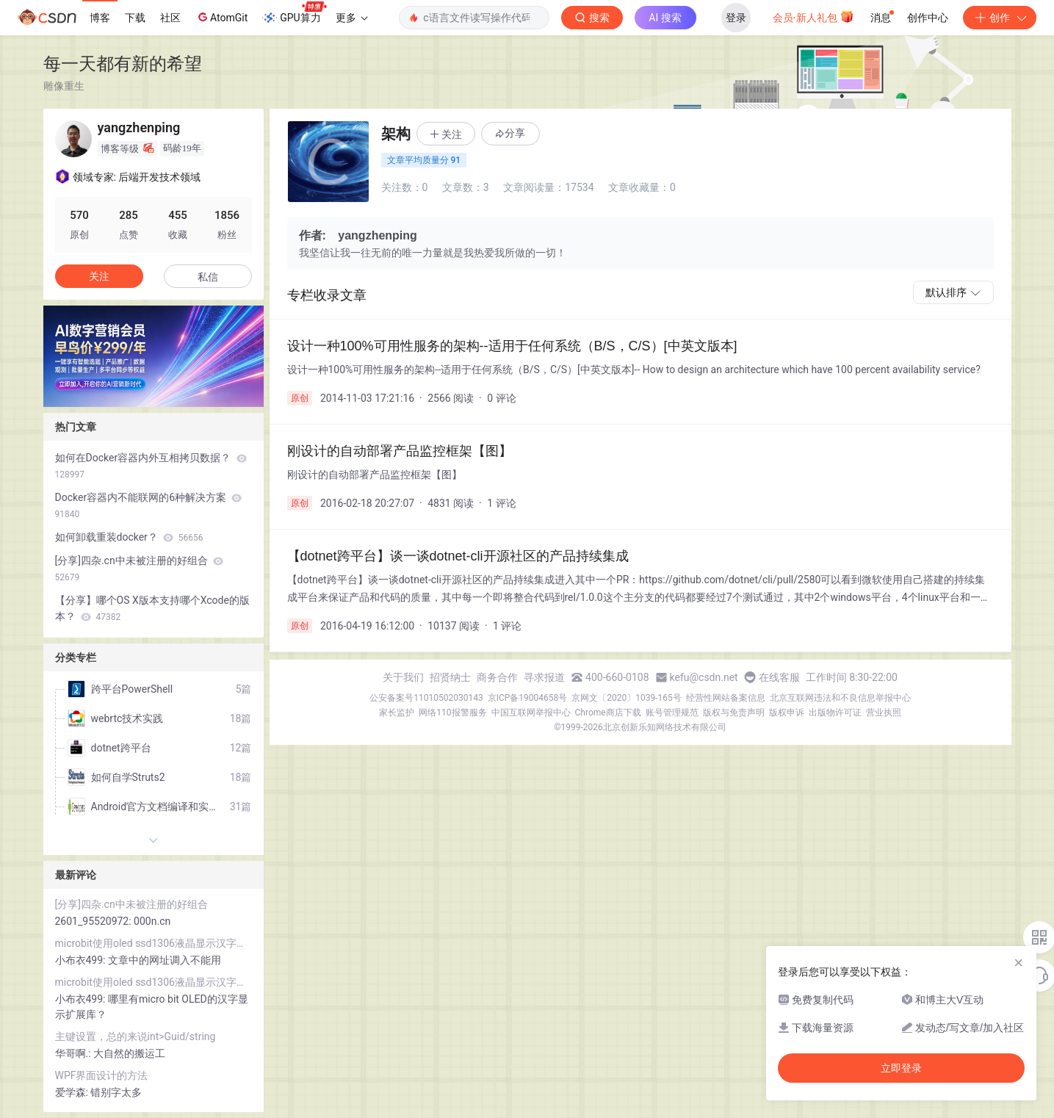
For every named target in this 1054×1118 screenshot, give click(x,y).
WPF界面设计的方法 (101, 1075)
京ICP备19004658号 (528, 698)
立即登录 (901, 1068)
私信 (208, 277)
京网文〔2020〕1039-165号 (626, 698)
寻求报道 (544, 677)
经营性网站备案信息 (725, 698)
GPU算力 (294, 13)
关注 (99, 276)
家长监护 (396, 712)
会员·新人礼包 (813, 16)
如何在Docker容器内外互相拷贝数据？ (151, 466)
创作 (999, 18)
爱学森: (73, 1092)
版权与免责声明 (734, 712)
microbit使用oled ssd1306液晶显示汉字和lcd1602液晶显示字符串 (153, 943)
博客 (100, 18)
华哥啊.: (74, 1053)
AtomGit (221, 16)
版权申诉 (786, 712)
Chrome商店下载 (608, 712)
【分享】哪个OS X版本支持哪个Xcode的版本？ (152, 608)
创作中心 (927, 18)
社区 (170, 18)
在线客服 (779, 677)
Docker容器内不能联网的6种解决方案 (148, 505)
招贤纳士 (450, 677)
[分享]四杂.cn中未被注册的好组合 (139, 569)
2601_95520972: (94, 921)
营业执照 (883, 712)
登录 (736, 18)
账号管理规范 (672, 712)
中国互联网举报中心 (531, 712)
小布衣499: (81, 960)
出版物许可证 (835, 712)
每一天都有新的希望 (122, 63)
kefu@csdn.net (704, 677)
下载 (135, 18)
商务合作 (497, 677)
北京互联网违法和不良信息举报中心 (840, 698)
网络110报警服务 (452, 712)
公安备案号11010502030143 (426, 698)
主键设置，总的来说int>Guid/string (135, 1036)
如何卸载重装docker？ (129, 537)
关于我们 (403, 677)
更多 (352, 18)
